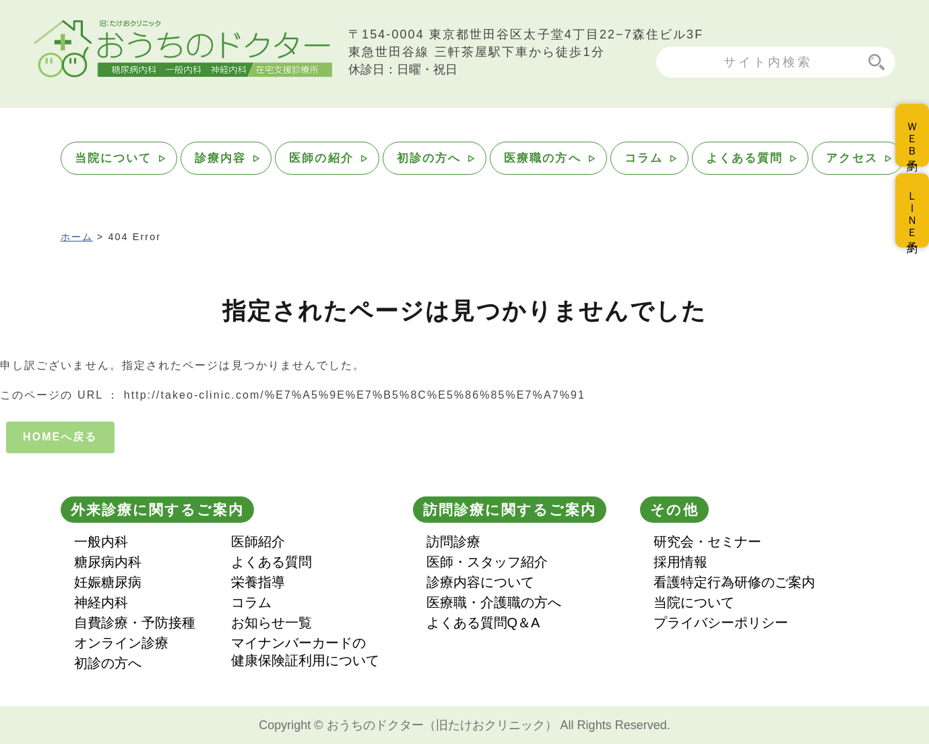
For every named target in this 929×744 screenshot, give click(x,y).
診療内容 (220, 158)
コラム (643, 158)
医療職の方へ (542, 158)
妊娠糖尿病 (107, 582)
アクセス (851, 158)
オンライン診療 (121, 642)
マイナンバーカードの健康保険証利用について (305, 651)
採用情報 (680, 561)
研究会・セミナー (707, 541)
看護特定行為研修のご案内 (734, 582)
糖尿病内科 (107, 561)
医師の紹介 (321, 158)
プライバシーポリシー (720, 622)
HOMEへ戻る (60, 436)
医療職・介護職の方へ (493, 602)
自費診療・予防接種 (134, 622)
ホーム (77, 236)
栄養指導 (258, 582)
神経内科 (101, 602)
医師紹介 (258, 541)
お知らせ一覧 (271, 622)
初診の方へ (429, 158)
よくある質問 (744, 158)
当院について (113, 158)
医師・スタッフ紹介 (487, 561)
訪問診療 (453, 541)
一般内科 (101, 541)
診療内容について (480, 582)
